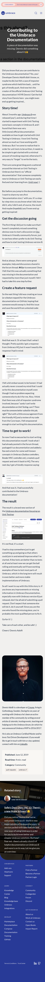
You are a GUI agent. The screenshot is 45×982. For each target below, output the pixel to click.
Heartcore (8, 872)
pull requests (11, 770)
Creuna (31, 707)
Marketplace (9, 921)
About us (29, 914)
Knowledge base (11, 901)
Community (20, 765)
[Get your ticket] (40, 4)
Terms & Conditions (10, 963)
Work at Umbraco (33, 918)
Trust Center (21, 963)
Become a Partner (33, 873)
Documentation (10, 925)
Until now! (33, 182)
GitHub (7, 939)
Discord (29, 901)
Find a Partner (31, 870)
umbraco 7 (23, 770)
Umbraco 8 (27, 114)
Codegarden (31, 894)
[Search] (36, 13)
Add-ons (8, 868)
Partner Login (31, 877)
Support (7, 875)
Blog (6, 897)
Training (7, 936)
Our (37, 231)
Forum (28, 897)
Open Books (31, 925)
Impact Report (31, 928)
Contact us (30, 921)
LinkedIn (23, 744)
